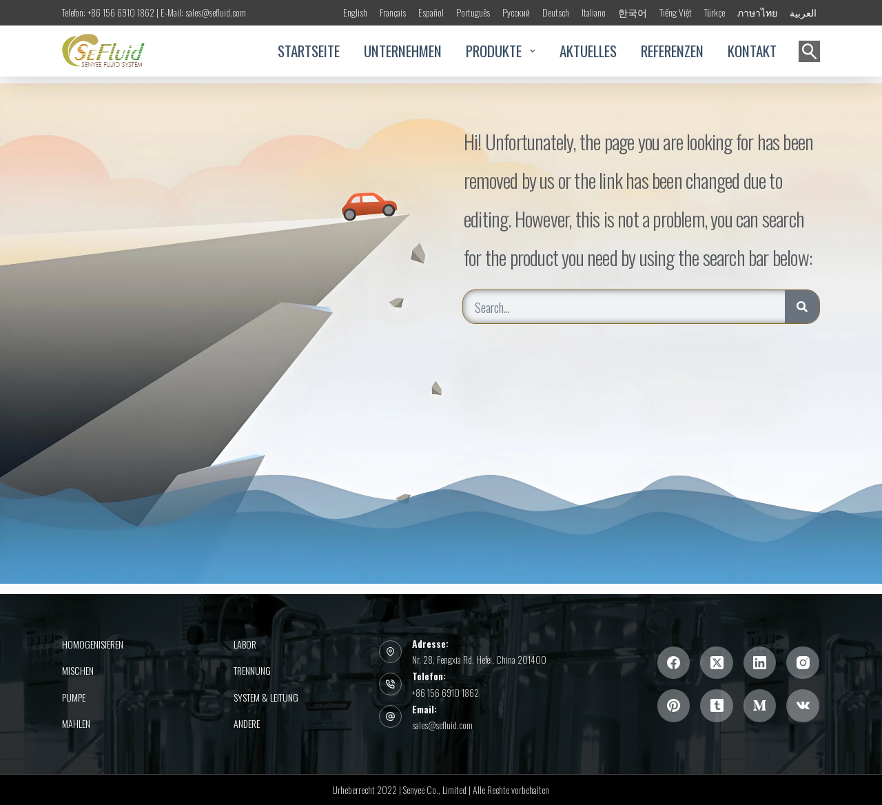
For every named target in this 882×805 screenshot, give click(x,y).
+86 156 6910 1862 (445, 692)
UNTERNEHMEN (403, 50)
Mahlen (76, 723)
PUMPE (73, 697)
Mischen (78, 670)
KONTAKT (752, 50)
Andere (247, 723)
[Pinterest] (673, 705)
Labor (245, 644)
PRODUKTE (500, 50)
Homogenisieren (92, 644)
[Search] (802, 306)
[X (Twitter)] (716, 663)
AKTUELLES (588, 50)
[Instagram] (802, 663)
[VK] (802, 705)
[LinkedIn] (760, 663)
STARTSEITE (309, 50)
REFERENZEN (672, 50)
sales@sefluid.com (442, 724)
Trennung (252, 670)
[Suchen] (809, 51)
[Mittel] (760, 705)
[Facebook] (673, 663)
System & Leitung (266, 697)
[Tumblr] (716, 705)
